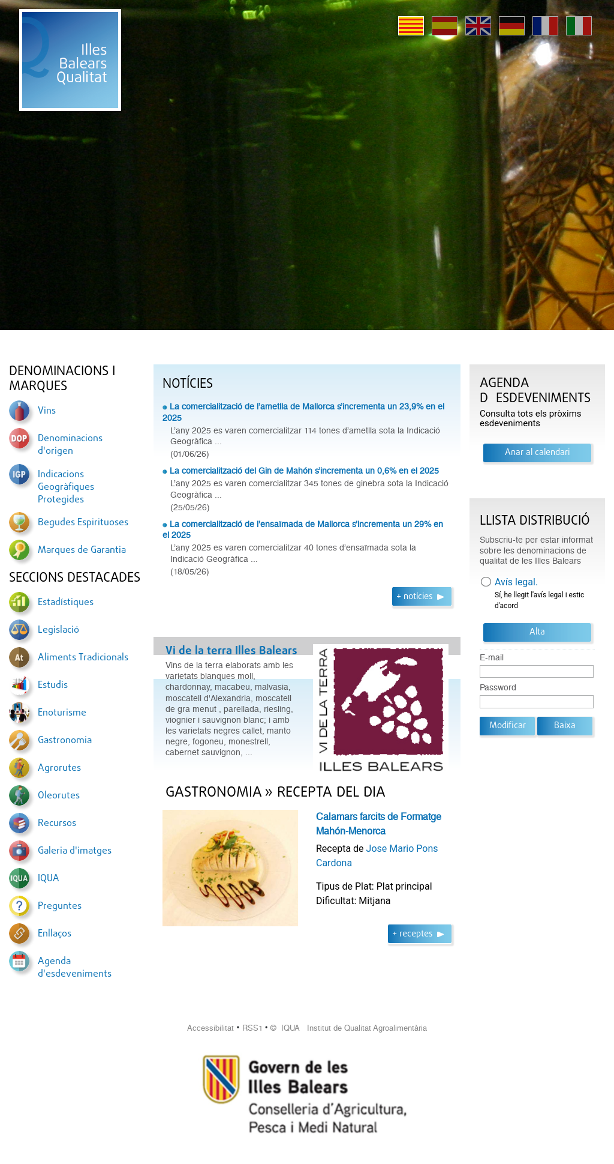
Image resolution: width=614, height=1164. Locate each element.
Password (498, 687)
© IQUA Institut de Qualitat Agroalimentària (348, 1028)
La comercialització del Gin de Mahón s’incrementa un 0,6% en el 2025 (304, 470)
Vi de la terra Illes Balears (231, 651)
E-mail (492, 657)
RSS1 (252, 1028)
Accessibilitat (210, 1028)
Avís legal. (516, 582)
